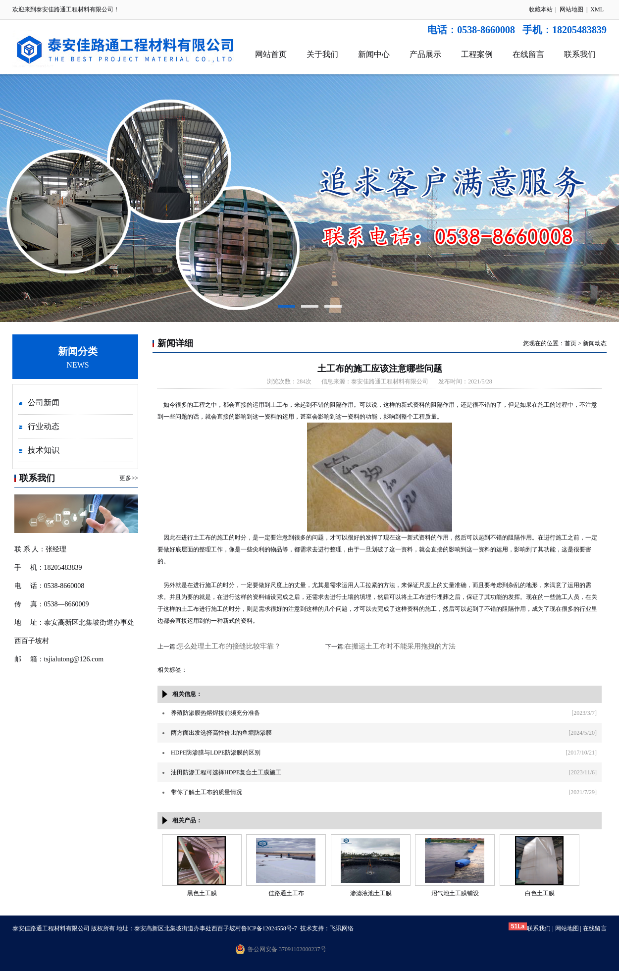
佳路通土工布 (286, 893)
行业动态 (43, 426)
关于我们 (322, 54)
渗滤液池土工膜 (371, 893)
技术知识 (43, 450)
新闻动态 (595, 343)
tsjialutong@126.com (74, 659)
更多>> (128, 478)
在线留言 (528, 54)
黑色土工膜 (202, 893)
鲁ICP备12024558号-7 (269, 928)
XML (597, 9)
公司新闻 (43, 402)
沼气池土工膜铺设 (455, 893)
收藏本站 (541, 9)
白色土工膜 (540, 893)
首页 (570, 343)
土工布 (202, 537)
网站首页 (271, 54)
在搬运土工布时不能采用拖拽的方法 (400, 646)
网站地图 (571, 9)
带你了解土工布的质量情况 (206, 792)
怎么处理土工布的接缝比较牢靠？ (229, 646)
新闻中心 (374, 54)
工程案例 (477, 54)
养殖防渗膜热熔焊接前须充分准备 (215, 712)
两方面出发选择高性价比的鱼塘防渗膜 (221, 732)
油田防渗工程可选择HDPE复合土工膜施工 (226, 772)
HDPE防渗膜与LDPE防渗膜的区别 (215, 752)
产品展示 (425, 54)
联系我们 (580, 54)
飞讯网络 (342, 928)
